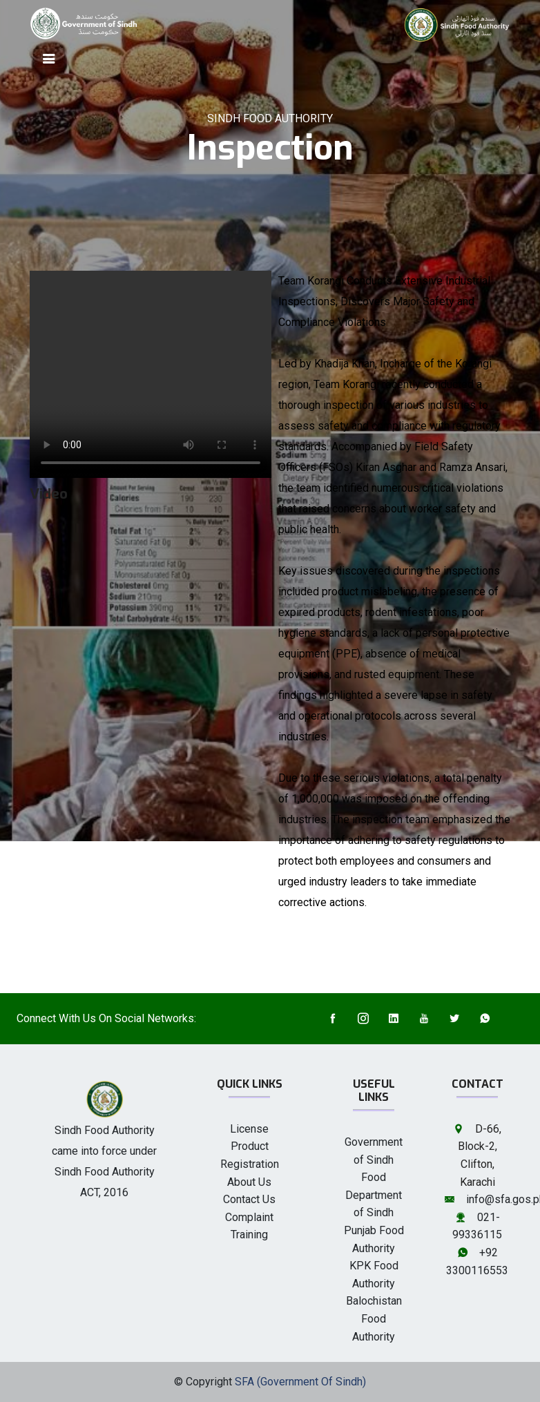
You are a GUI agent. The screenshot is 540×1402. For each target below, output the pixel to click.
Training (249, 1234)
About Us (249, 1182)
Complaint (249, 1217)
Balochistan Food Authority (374, 1318)
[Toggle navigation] (49, 58)
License (249, 1128)
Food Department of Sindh (373, 1195)
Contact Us (249, 1199)
